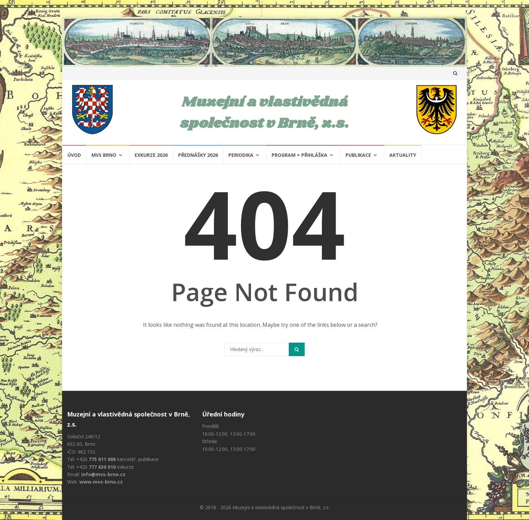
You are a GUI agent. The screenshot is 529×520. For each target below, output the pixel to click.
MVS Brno (103, 155)
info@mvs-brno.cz (103, 474)
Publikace (358, 155)
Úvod (74, 155)
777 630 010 (102, 467)
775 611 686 (102, 459)
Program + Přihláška (299, 155)
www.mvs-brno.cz (101, 482)
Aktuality (402, 155)
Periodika (240, 155)
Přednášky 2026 (198, 155)
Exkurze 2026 (151, 155)
